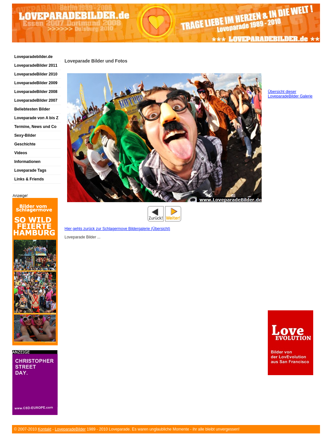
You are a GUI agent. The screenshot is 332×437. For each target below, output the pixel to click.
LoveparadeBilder (70, 429)
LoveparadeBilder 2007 (35, 100)
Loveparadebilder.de (33, 56)
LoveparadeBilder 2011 (35, 65)
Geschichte (25, 144)
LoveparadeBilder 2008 (35, 91)
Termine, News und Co (35, 126)
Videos (20, 153)
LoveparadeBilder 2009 (35, 83)
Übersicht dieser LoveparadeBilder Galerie (290, 93)
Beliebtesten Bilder (32, 109)
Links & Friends (29, 179)
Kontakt (44, 429)
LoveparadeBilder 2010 (35, 74)
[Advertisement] (88, 49)
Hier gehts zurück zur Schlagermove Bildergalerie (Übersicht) (117, 228)
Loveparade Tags (30, 170)
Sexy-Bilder (25, 135)
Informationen (27, 161)
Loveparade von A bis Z (36, 118)
